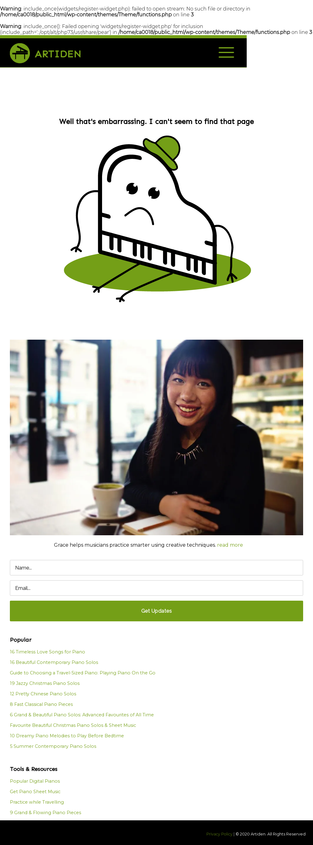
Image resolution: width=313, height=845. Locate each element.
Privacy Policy (219, 834)
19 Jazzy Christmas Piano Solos (45, 683)
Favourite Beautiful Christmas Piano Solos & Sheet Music (73, 725)
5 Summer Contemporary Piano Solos (53, 746)
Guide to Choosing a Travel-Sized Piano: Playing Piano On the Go (82, 673)
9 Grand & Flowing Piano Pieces (45, 812)
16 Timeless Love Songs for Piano (47, 652)
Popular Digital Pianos (35, 781)
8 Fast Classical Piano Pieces (41, 704)
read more (230, 545)
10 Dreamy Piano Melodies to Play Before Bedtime (67, 736)
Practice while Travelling (37, 802)
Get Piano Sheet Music (35, 791)
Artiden (58, 54)
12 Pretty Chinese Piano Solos (43, 694)
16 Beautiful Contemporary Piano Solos (54, 662)
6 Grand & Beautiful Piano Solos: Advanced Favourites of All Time (82, 715)
